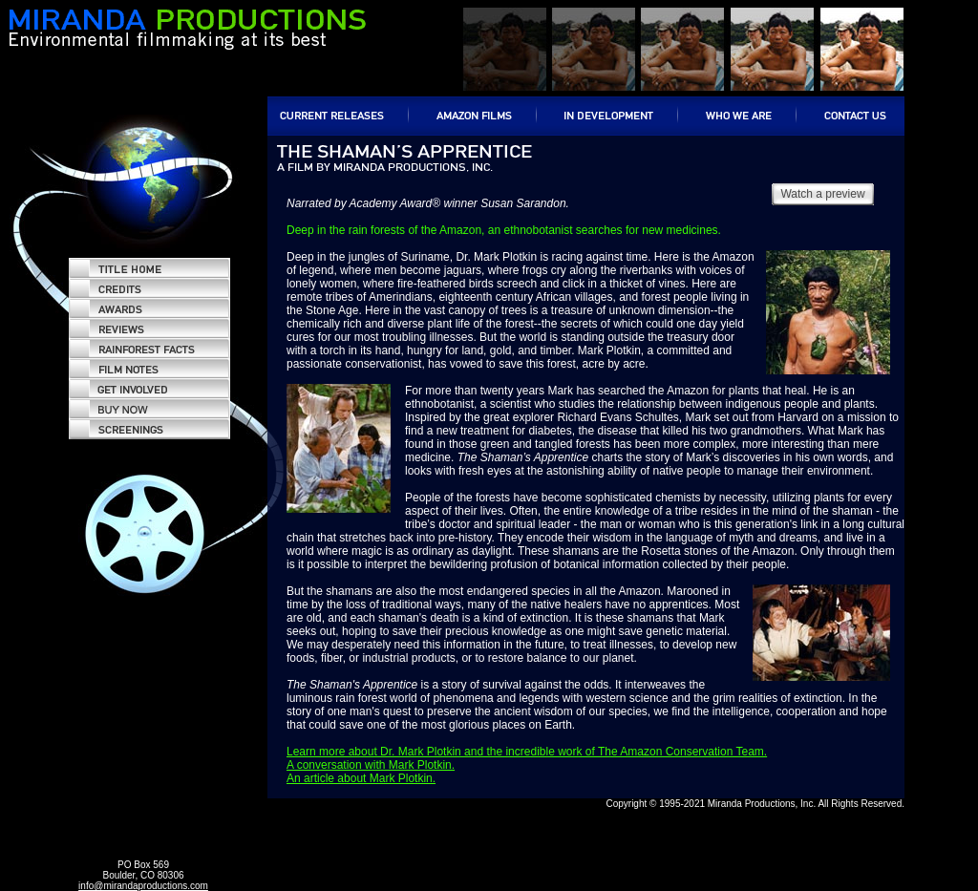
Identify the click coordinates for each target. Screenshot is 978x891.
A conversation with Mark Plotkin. (371, 765)
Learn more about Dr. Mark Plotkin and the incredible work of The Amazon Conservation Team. (527, 751)
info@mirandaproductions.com (143, 885)
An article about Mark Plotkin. (361, 778)
